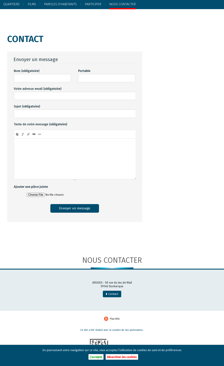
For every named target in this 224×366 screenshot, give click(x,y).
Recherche (196, 13)
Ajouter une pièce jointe (31, 187)
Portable (84, 71)
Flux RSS (112, 320)
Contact (112, 295)
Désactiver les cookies (122, 357)
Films (32, 13)
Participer (93, 13)
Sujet (27, 106)
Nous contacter (122, 13)
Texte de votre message (40, 124)
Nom (26, 71)
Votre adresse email (37, 89)
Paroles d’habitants (60, 13)
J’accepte (96, 357)
